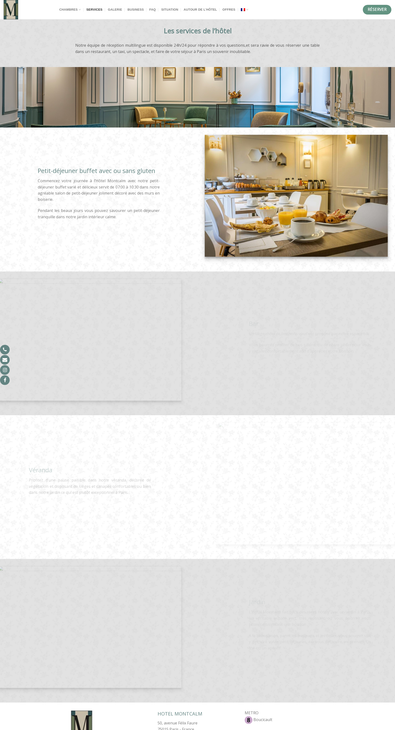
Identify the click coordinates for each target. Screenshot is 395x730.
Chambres (70, 9)
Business (136, 9)
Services (94, 9)
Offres (228, 9)
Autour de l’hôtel (200, 9)
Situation (169, 9)
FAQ (152, 9)
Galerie (115, 9)
